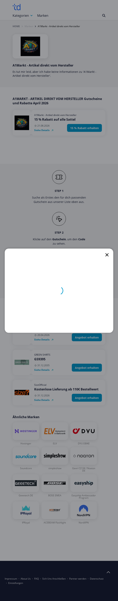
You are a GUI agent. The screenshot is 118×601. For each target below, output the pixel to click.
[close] (107, 254)
